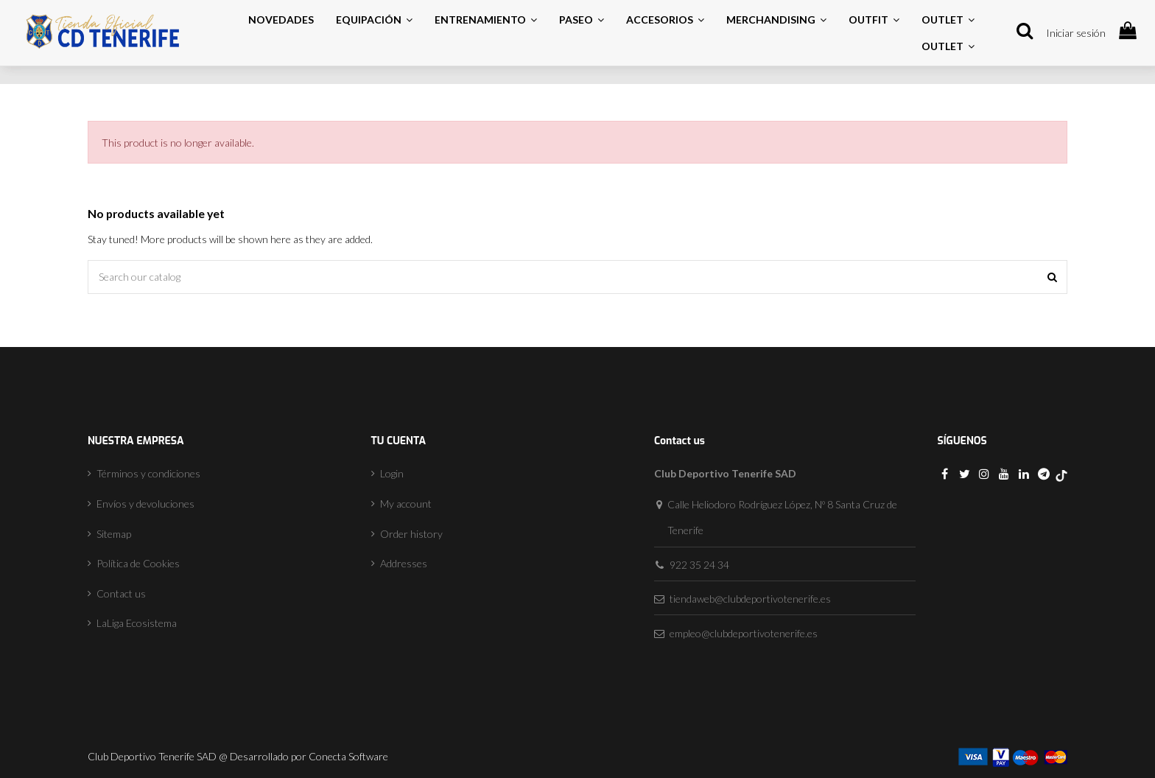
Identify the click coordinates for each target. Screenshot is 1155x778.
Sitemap (113, 534)
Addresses (403, 563)
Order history (411, 534)
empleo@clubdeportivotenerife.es (744, 633)
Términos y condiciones (148, 473)
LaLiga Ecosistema (136, 623)
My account (406, 503)
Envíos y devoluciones (145, 503)
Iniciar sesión (1076, 33)
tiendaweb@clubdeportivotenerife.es (750, 598)
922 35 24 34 (699, 564)
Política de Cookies (138, 563)
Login (392, 473)
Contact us (121, 593)
